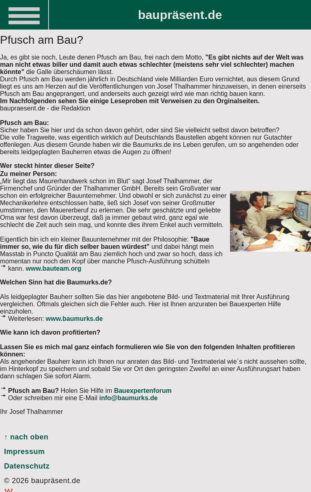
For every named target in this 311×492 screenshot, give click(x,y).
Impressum (24, 451)
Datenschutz (27, 466)
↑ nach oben (26, 437)
